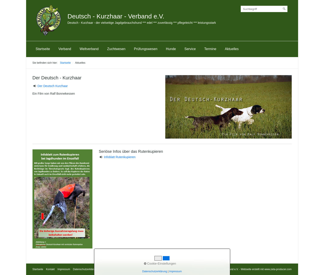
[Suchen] (284, 9)
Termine (210, 49)
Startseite (43, 49)
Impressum (64, 269)
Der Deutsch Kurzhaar (53, 86)
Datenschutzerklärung (85, 269)
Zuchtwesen (116, 49)
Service (190, 49)
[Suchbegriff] (264, 9)
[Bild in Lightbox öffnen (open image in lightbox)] (228, 107)
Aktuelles (232, 49)
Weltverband (89, 49)
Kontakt (50, 269)
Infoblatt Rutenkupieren (119, 157)
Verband (64, 49)
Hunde (171, 49)
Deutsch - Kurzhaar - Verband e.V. (116, 16)
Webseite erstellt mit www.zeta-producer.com (266, 269)
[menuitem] (43, 49)
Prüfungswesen (145, 49)
